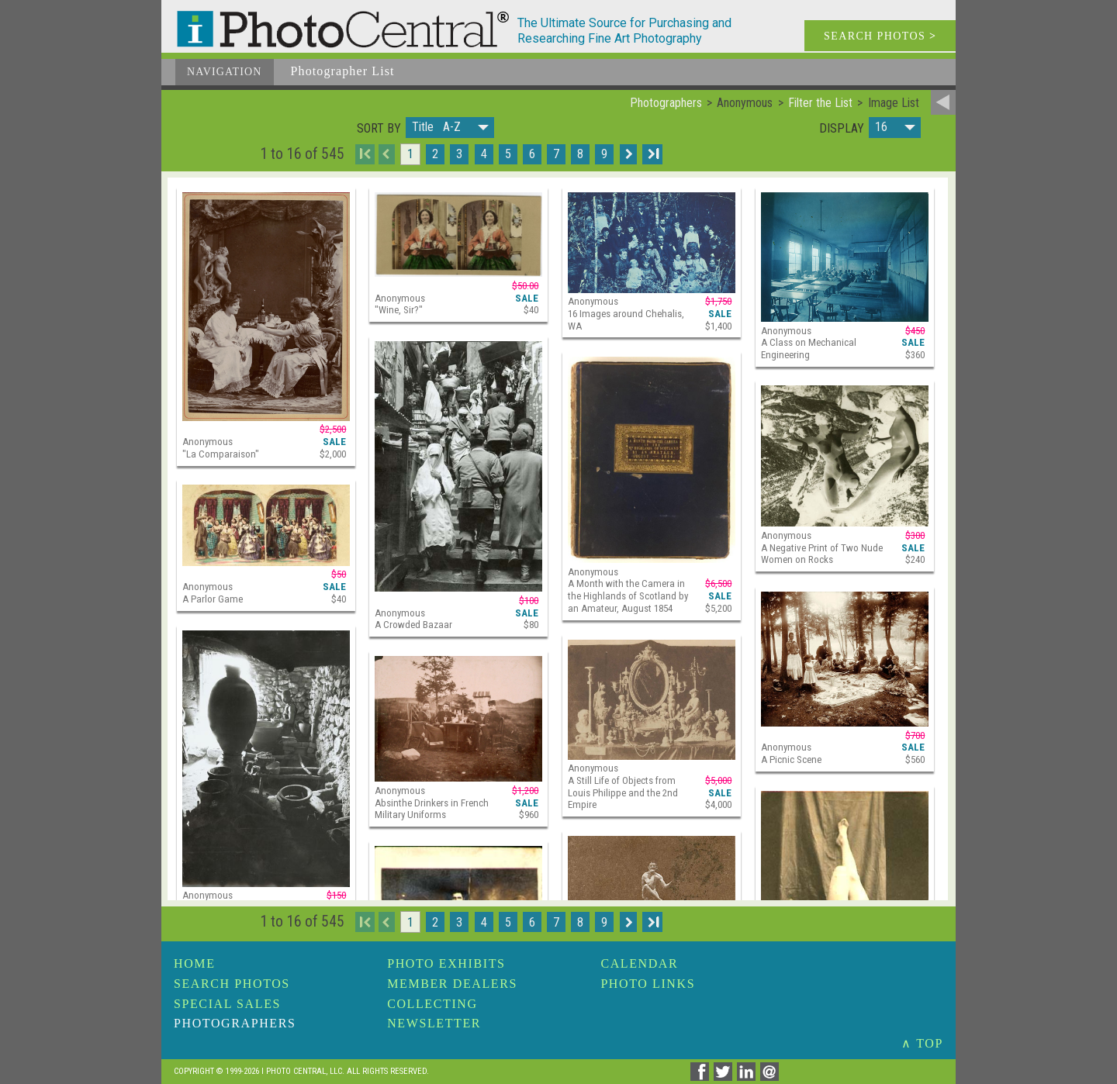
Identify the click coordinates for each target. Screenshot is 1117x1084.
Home (195, 963)
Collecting (432, 1003)
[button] (450, 127)
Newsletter (434, 1023)
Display (841, 129)
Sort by (379, 129)
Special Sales (227, 1003)
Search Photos (232, 983)
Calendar (639, 963)
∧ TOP (922, 1043)
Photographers (235, 1023)
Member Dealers (452, 983)
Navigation (224, 72)
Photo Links (647, 983)
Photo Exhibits (446, 963)
